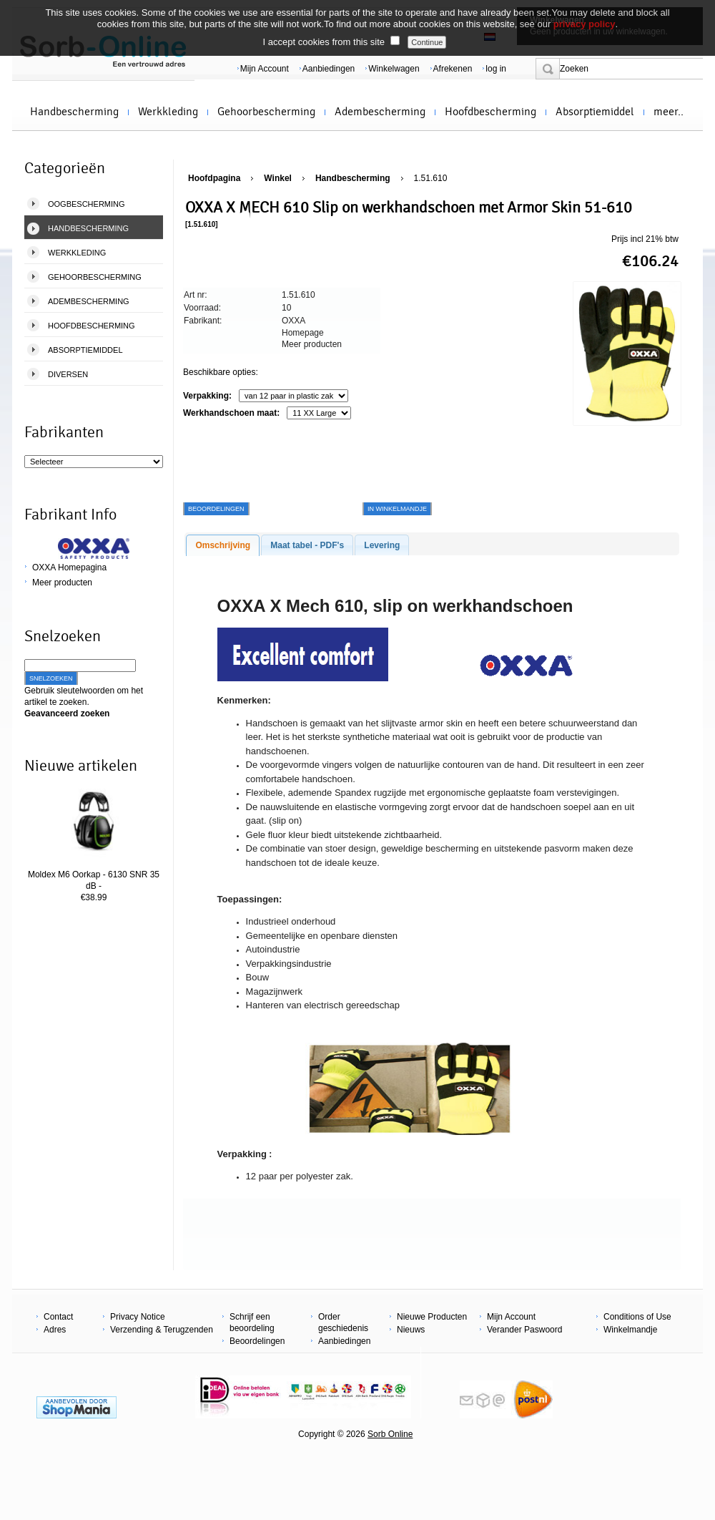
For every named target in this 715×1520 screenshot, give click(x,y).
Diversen (68, 374)
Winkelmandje (630, 1330)
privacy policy (584, 24)
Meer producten (62, 583)
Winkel (278, 178)
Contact (58, 1317)
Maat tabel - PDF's (307, 545)
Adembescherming (380, 111)
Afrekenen (453, 69)
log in (495, 69)
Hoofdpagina (214, 178)
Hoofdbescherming (490, 111)
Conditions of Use (637, 1317)
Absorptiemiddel (595, 111)
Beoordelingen (257, 1341)
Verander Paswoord (524, 1330)
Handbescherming (74, 111)
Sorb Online (390, 1434)
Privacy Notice (137, 1317)
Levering (382, 545)
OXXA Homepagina (69, 567)
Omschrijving (222, 545)
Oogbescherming (86, 204)
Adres (55, 1330)
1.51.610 (431, 178)
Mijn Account (264, 69)
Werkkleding (168, 111)
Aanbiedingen (328, 69)
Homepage (303, 333)
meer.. (669, 111)
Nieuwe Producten (432, 1317)
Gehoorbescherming (266, 111)
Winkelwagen (393, 69)
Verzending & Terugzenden (161, 1330)
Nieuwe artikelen (80, 765)
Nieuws (411, 1330)
